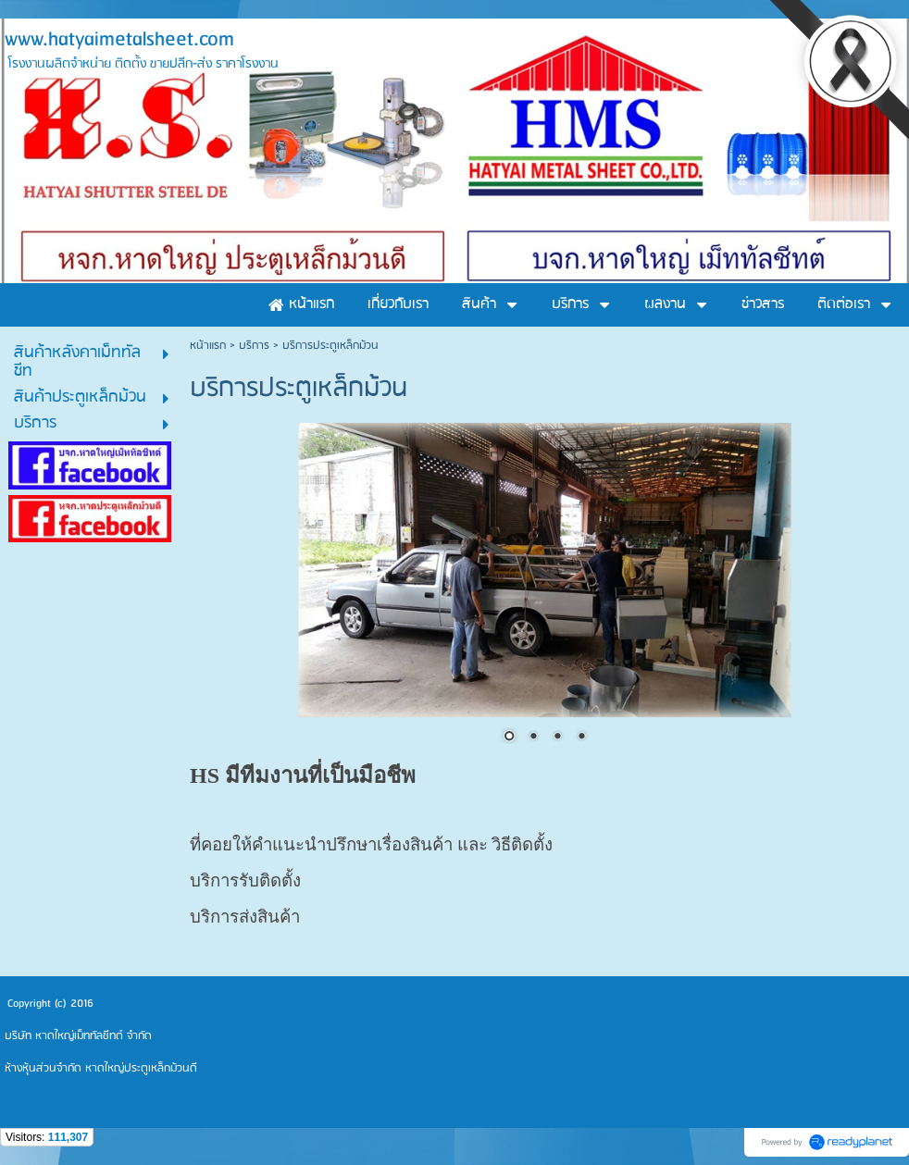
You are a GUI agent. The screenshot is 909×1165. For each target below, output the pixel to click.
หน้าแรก (208, 345)
